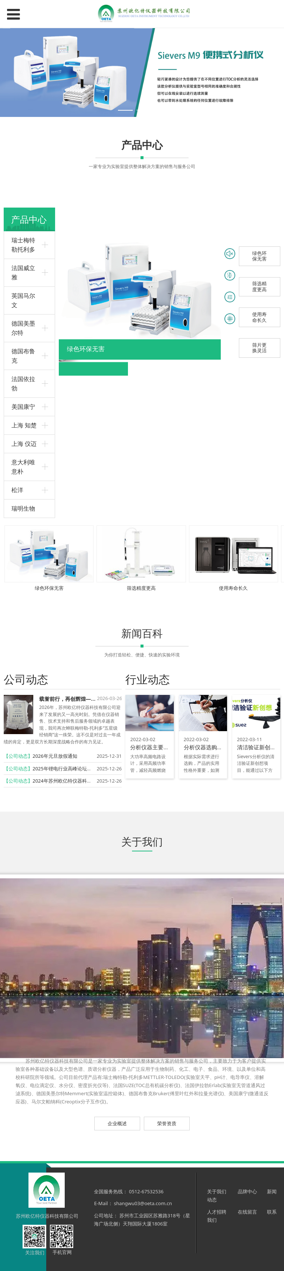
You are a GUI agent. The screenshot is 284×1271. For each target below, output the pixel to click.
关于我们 (216, 1191)
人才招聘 (216, 1211)
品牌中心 (248, 1191)
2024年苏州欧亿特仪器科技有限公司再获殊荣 (81, 780)
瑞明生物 (23, 508)
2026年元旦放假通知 (55, 756)
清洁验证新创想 (256, 747)
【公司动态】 (18, 756)
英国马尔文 (23, 300)
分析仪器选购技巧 (206, 747)
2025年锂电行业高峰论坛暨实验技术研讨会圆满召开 (89, 768)
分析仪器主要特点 (152, 747)
